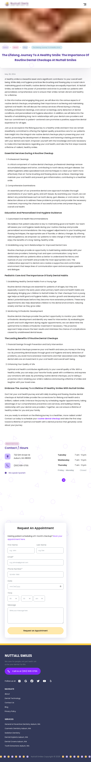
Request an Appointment (35, 630)
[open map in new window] (63, 480)
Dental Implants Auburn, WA (16, 737)
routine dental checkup (48, 418)
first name (13, 545)
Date (10, 581)
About (7, 694)
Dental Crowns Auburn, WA (16, 741)
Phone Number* (15, 569)
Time (10, 593)
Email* (11, 557)
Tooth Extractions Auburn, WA (17, 746)
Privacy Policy (10, 711)
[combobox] (23, 598)
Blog (6, 707)
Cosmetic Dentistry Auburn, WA (18, 728)
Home (5, 47)
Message (12, 605)
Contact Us (9, 702)
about (15, 47)
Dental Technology (12, 698)
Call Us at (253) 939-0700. (23, 671)
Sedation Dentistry (12, 733)
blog (25, 47)
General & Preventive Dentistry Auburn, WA (22, 724)
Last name (41, 545)
